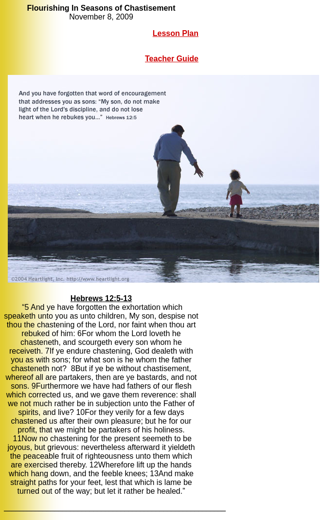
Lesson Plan (175, 33)
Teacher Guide (171, 58)
